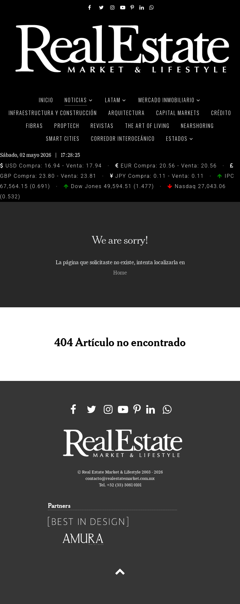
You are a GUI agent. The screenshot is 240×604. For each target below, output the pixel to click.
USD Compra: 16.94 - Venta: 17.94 (51, 166)
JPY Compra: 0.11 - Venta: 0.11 (157, 176)
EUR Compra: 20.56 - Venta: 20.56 (166, 166)
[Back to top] (120, 573)
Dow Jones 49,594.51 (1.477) (110, 186)
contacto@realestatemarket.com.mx (120, 479)
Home (120, 273)
